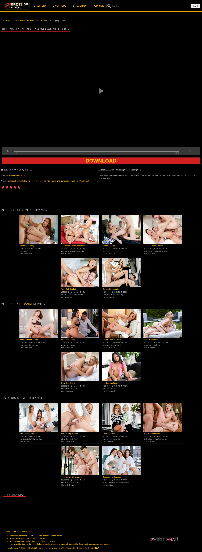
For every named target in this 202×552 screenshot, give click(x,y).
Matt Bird (157, 439)
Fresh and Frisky (27, 246)
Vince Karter (79, 295)
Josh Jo (72, 345)
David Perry (76, 251)
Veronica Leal (66, 295)
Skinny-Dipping (109, 246)
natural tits (74, 181)
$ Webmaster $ (83, 548)
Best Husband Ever (152, 433)
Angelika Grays (66, 251)
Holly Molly (24, 251)
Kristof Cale (115, 295)
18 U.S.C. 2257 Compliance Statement (42, 548)
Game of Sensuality (111, 289)
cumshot (65, 181)
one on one (55, 181)
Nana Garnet (14, 175)
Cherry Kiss (65, 388)
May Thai (106, 388)
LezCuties (26, 442)
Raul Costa (113, 388)
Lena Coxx (64, 345)
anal (14, 181)
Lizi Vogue (106, 482)
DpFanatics (68, 254)
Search (195, 6)
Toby (23, 175)
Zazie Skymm (107, 439)
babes (39, 181)
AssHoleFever (69, 442)
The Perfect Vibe (27, 433)
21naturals (81, 6)
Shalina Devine (149, 251)
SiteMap (62, 548)
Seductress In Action (29, 340)
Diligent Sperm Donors (153, 246)
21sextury (41, 6)
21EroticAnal (27, 254)
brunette (46, 181)
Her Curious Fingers (111, 383)
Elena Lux (106, 251)
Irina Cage (38, 439)
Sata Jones (24, 345)
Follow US (71, 548)
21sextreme (60, 6)
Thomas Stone (33, 345)
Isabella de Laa (124, 482)
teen (34, 181)
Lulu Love (23, 439)
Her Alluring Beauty (69, 433)
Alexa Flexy (147, 345)
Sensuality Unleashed (112, 477)
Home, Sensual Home (112, 340)
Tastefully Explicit (68, 289)
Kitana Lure (106, 295)
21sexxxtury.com (11, 548)
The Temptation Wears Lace (73, 246)
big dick (27, 181)
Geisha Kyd (116, 439)
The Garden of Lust (152, 340)
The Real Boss (109, 433)
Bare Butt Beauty (68, 383)
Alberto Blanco (116, 345)
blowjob (20, 181)
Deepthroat (84, 181)
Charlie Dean (162, 251)
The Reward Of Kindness (71, 477)
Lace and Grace (68, 340)
